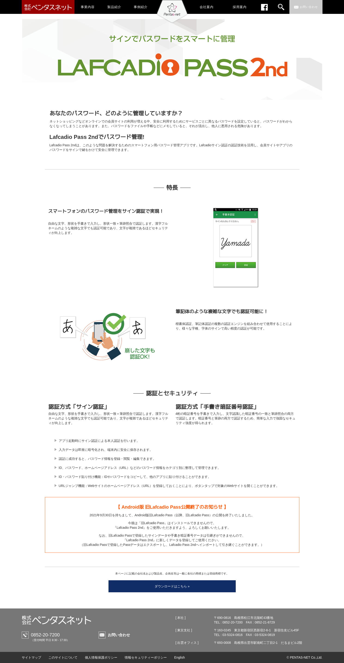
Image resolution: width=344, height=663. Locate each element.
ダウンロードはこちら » (172, 586)
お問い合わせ (119, 635)
